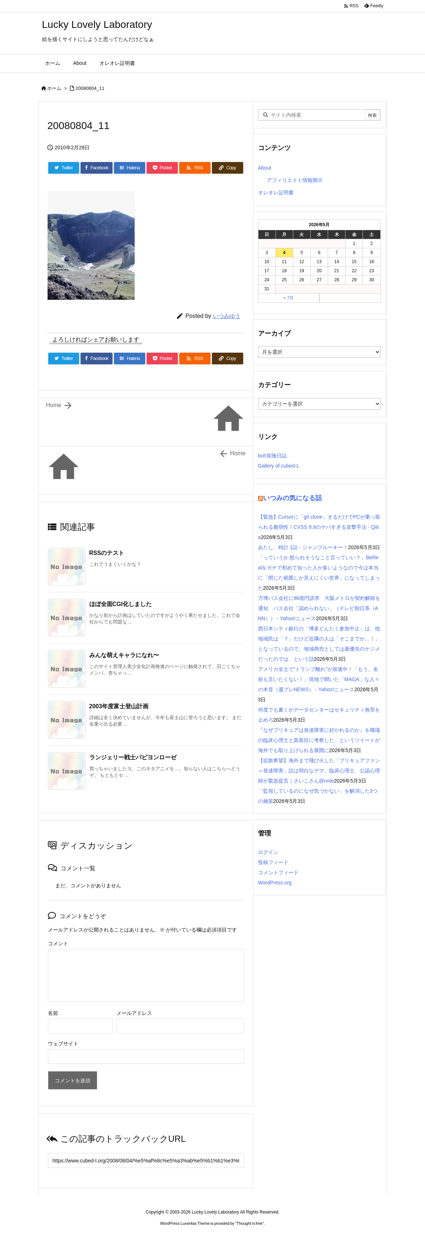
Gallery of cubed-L (278, 466)
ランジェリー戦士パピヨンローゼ (132, 757)
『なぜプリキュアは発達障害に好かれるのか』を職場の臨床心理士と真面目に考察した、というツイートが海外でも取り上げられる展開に (319, 740)
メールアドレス (134, 1013)
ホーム (54, 88)
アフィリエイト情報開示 (295, 180)
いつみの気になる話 (292, 498)
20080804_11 (90, 88)
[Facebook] (97, 168)
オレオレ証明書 (276, 192)
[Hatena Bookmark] (129, 168)
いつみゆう (226, 316)
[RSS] (195, 168)
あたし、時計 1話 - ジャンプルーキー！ (303, 547)
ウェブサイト (63, 1043)
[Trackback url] (146, 1160)
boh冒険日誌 (272, 456)
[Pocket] (162, 168)
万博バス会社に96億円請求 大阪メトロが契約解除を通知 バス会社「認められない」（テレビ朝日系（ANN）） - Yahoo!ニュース (319, 608)
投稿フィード (273, 862)
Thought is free (249, 1223)
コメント (58, 943)
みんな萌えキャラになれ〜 (124, 655)
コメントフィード (278, 872)
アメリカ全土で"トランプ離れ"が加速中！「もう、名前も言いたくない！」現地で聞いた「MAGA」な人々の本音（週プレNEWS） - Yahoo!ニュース (319, 679)
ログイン (268, 852)
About (264, 168)
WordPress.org (275, 883)
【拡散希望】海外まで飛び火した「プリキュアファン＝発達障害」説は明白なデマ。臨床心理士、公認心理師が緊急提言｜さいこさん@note (319, 771)
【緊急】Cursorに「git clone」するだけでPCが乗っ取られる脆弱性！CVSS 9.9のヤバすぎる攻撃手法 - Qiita (319, 527)
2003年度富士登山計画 (119, 706)
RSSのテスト (106, 553)
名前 (53, 1013)
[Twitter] (63, 168)
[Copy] (227, 168)
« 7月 (288, 297)
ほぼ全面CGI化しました (120, 604)
